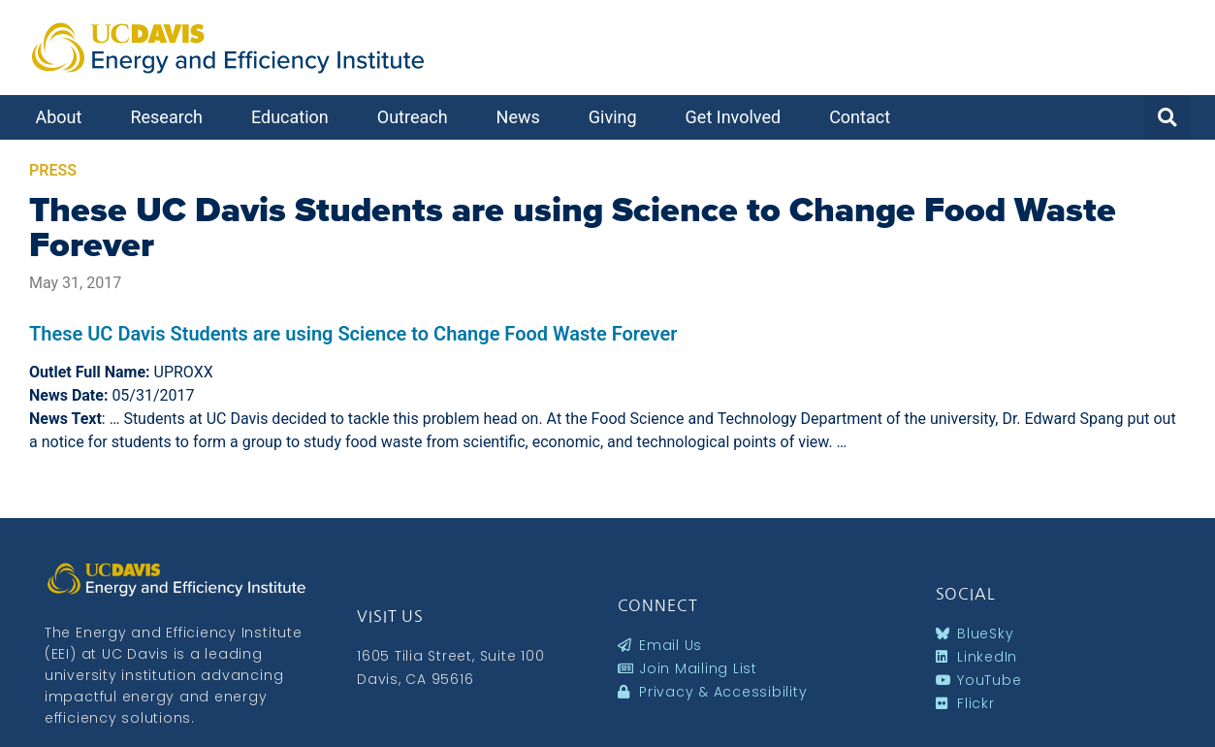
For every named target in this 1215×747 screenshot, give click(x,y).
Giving (618, 117)
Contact (864, 117)
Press (53, 170)
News (523, 117)
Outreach (417, 117)
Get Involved (738, 117)
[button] (1167, 117)
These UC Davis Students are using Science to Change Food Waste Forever (572, 227)
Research (171, 117)
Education (294, 117)
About (64, 117)
